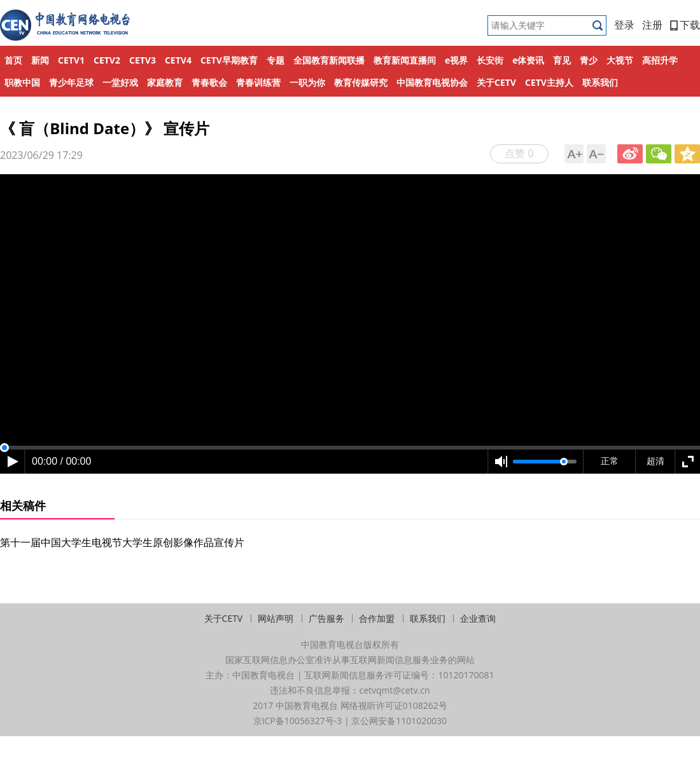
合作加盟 (377, 618)
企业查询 (478, 618)
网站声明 (275, 618)
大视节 (619, 60)
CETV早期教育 (229, 60)
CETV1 (71, 60)
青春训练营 (258, 82)
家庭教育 (165, 82)
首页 (13, 60)
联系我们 (600, 82)
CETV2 (107, 60)
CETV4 (178, 60)
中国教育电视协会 (432, 82)
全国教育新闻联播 (329, 60)
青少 (589, 60)
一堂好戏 (120, 82)
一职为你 (307, 82)
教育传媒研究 (361, 82)
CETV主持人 (549, 82)
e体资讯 (528, 60)
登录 (624, 25)
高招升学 (660, 60)
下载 (685, 25)
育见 (562, 60)
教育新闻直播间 (405, 60)
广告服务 (326, 618)
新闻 (40, 60)
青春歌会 (209, 82)
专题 (275, 60)
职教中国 (22, 82)
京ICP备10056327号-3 (297, 721)
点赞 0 (519, 153)
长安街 (490, 60)
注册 (652, 25)
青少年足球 (71, 82)
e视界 (456, 60)
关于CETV (496, 82)
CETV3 (142, 60)
